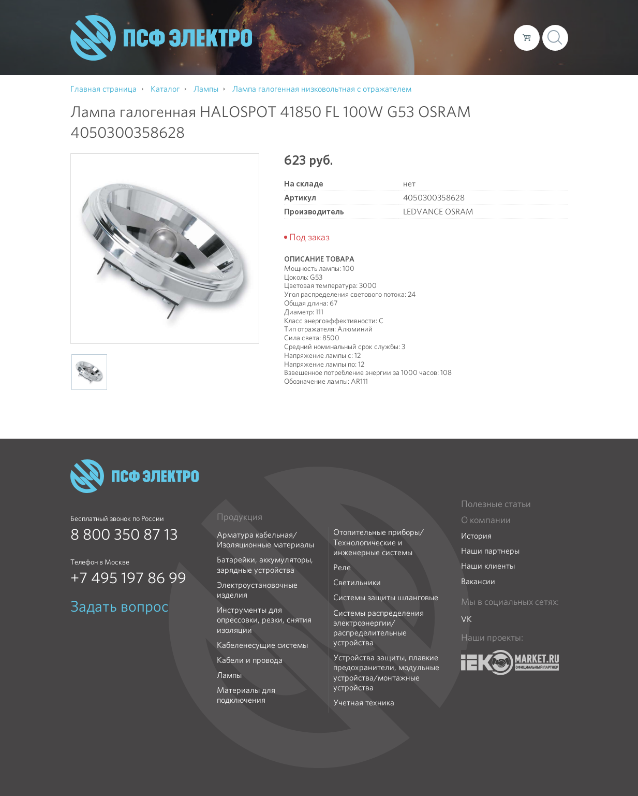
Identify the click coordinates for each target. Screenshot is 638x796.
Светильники (357, 582)
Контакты (487, 37)
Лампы (229, 675)
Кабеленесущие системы (262, 645)
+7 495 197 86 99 (128, 578)
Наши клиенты (488, 566)
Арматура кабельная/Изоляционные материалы (265, 539)
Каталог (358, 37)
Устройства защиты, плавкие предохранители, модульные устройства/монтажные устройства (386, 672)
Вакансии (478, 581)
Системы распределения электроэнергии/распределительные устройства (378, 628)
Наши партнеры (490, 551)
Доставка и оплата (421, 37)
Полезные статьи (496, 504)
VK (466, 619)
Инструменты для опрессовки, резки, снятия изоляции (264, 620)
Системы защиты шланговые (385, 597)
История (476, 536)
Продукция (239, 517)
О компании (308, 37)
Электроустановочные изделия (257, 590)
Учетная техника (363, 702)
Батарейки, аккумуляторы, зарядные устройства (265, 564)
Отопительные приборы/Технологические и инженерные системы (378, 542)
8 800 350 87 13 (124, 534)
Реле (342, 567)
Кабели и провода (250, 660)
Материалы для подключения (246, 695)
